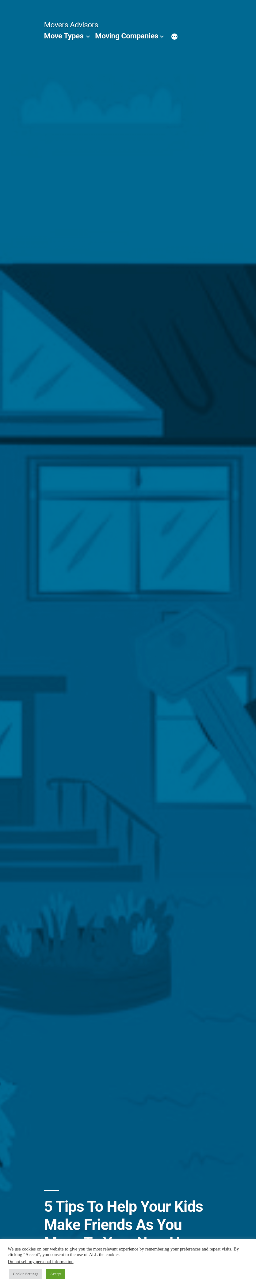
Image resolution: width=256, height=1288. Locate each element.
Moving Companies (126, 35)
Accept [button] (55, 1273)
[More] (174, 37)
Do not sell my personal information (41, 1262)
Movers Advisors (71, 24)
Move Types (64, 35)
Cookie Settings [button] (25, 1273)
